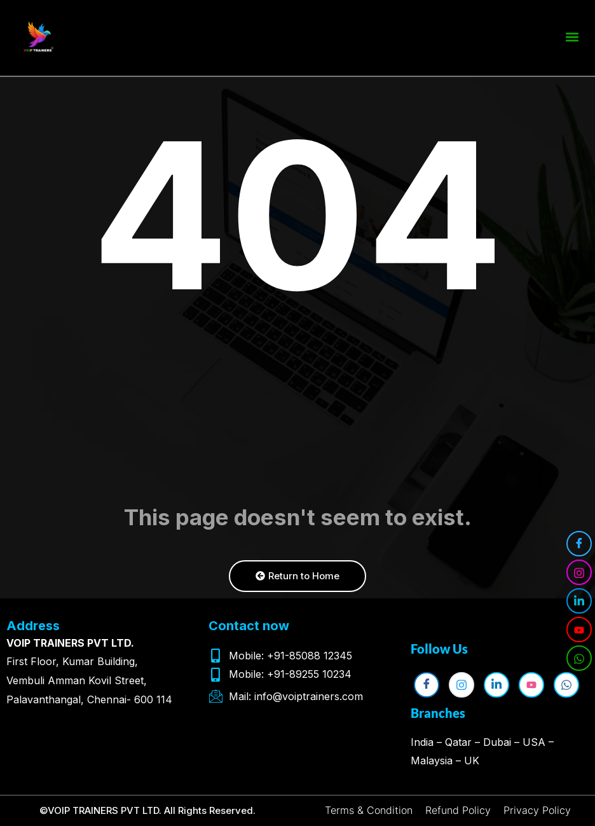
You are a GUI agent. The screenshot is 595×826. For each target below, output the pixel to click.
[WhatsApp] (579, 658)
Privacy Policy (537, 810)
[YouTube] (579, 629)
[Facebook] (579, 543)
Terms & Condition (369, 810)
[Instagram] (579, 572)
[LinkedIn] (579, 601)
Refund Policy (458, 810)
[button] (571, 34)
